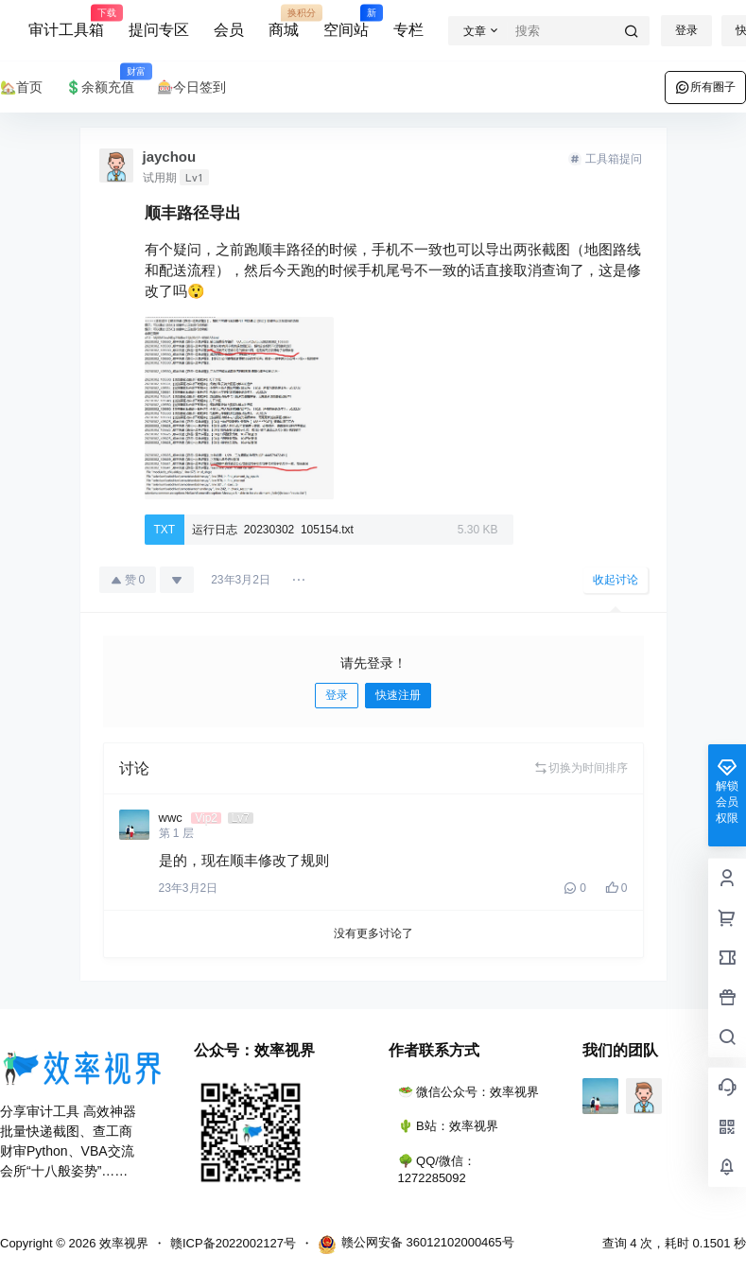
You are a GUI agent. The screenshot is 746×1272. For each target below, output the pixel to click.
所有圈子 (705, 87)
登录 (686, 30)
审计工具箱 (66, 22)
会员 (229, 30)
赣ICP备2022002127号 (233, 1243)
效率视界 (121, 1243)
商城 (284, 22)
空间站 (346, 22)
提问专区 (159, 30)
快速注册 (398, 695)
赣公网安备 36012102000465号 (416, 1244)
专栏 (408, 30)
